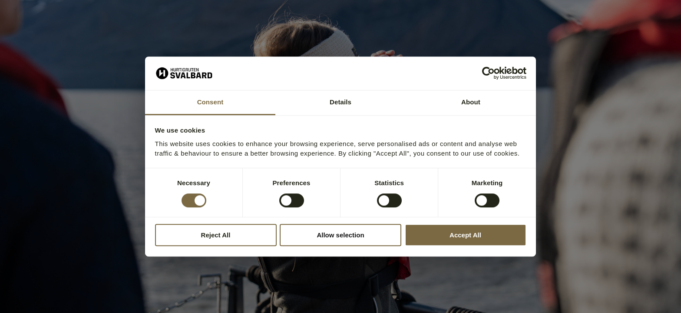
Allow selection (340, 235)
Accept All (465, 235)
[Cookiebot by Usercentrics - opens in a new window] (488, 73)
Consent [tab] (210, 102)
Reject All (216, 235)
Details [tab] (340, 102)
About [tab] (470, 102)
